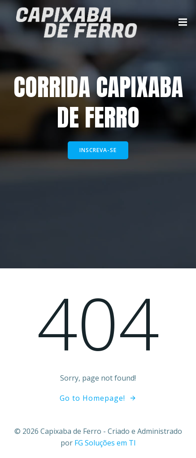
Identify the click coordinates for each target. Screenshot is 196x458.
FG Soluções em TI (105, 443)
